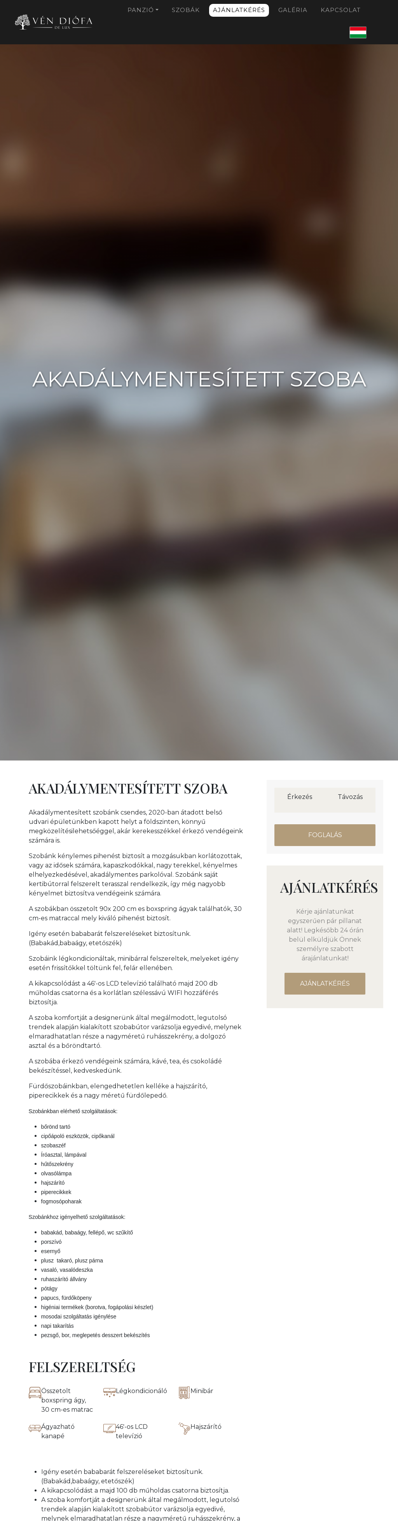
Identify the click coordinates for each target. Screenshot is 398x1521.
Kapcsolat (341, 10)
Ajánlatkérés (239, 10)
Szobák (186, 10)
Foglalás (325, 835)
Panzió (140, 10)
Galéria (292, 10)
